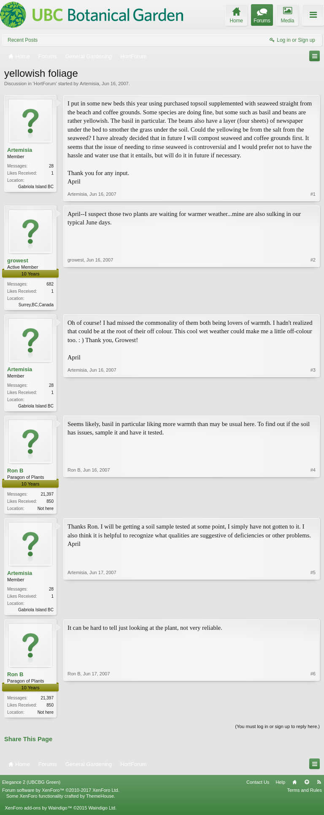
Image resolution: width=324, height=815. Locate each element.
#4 (313, 509)
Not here (46, 510)
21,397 (47, 496)
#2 (313, 303)
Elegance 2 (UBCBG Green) (31, 785)
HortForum (45, 83)
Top (307, 786)
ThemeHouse (100, 800)
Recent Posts (23, 40)
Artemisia (89, 83)
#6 (313, 714)
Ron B (15, 472)
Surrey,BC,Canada (36, 304)
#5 (313, 611)
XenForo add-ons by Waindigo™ (38, 812)
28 (51, 166)
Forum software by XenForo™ (60, 794)
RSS (319, 786)
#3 (313, 405)
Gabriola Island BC (36, 186)
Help (280, 785)
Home (294, 786)
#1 (313, 194)
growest (17, 260)
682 (50, 284)
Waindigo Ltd (101, 812)
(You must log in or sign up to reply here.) (277, 730)
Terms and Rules (304, 794)
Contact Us (257, 785)
